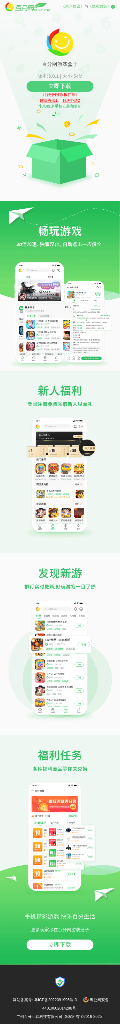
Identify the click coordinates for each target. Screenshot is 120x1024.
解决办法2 (71, 100)
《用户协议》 (72, 6)
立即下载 (59, 86)
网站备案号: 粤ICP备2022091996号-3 (45, 1000)
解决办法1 (49, 100)
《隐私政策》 (99, 6)
